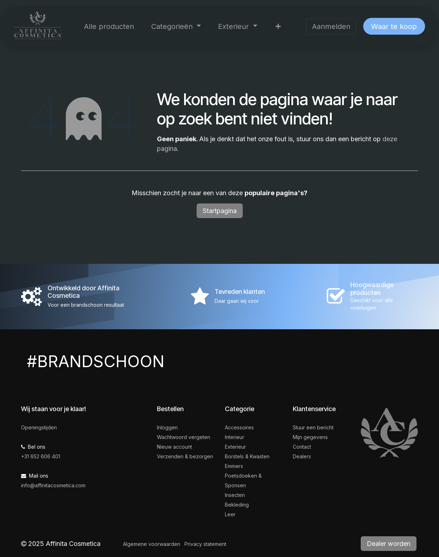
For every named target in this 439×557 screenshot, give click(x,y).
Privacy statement (205, 544)
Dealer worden (388, 543)
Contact (302, 447)
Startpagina (220, 211)
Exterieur (235, 447)
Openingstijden (39, 427)
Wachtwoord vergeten (183, 437)
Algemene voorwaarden (151, 544)
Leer (230, 514)
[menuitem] (109, 26)
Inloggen (167, 427)
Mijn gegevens (310, 437)
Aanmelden (331, 26)
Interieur (234, 437)
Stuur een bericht (313, 427)
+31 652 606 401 (40, 456)
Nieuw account (174, 447)
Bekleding (237, 505)
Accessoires (239, 427)
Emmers (234, 466)
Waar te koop (394, 26)
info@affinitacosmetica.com (53, 485)
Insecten (235, 495)
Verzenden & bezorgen (185, 456)
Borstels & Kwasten (247, 456)
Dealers (302, 456)
